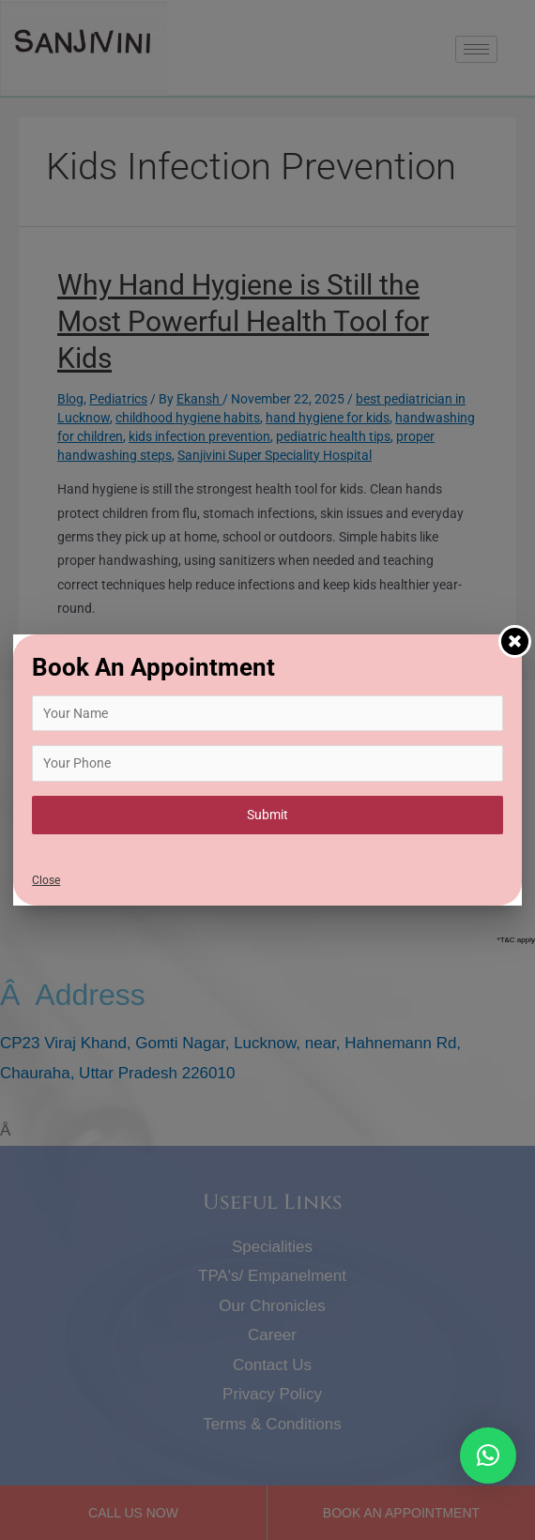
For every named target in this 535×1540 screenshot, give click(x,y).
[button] (488, 1455)
